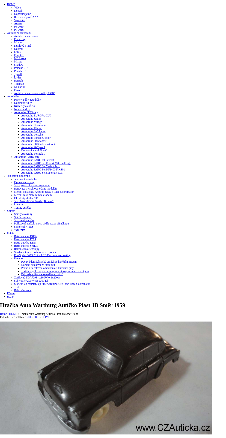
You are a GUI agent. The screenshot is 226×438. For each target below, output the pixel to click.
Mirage (18, 61)
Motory (18, 42)
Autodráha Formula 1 (33, 153)
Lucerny (18, 204)
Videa (17, 7)
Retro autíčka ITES (25, 239)
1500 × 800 (31, 317)
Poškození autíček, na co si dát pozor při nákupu (41, 223)
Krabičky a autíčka (24, 105)
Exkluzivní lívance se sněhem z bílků (42, 274)
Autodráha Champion (33, 125)
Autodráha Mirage (31, 121)
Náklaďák (19, 86)
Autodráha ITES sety (26, 112)
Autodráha (13, 96)
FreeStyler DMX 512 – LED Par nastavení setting (42, 255)
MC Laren (20, 58)
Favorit (18, 90)
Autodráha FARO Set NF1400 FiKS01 (43, 169)
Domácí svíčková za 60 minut (38, 264)
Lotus (17, 51)
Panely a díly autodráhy (27, 99)
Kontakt (18, 10)
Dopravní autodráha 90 (34, 150)
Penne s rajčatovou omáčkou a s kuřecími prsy (47, 267)
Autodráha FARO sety (26, 156)
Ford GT (19, 55)
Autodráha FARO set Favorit (37, 159)
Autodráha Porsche (32, 134)
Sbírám (11, 210)
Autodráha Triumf (31, 128)
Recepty (18, 258)
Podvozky (19, 39)
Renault (18, 80)
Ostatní (11, 233)
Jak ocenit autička (24, 220)
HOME (11, 4)
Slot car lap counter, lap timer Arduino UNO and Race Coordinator (52, 283)
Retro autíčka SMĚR (26, 245)
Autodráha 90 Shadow (33, 140)
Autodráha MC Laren (33, 131)
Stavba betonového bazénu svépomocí (35, 252)
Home (3, 313)
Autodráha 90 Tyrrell (33, 147)
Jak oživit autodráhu (18, 175)
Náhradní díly (22, 109)
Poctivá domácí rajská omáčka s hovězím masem (49, 261)
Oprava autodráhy (24, 182)
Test (16, 287)
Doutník (18, 48)
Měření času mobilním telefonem (33, 194)
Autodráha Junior (31, 118)
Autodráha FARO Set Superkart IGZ (42, 172)
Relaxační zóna (22, 290)
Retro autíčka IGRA (25, 236)
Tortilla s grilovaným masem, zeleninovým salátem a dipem (55, 271)
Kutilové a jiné (22, 45)
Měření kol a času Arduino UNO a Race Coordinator (44, 191)
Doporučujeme (22, 13)
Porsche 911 (21, 71)
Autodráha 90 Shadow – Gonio (38, 144)
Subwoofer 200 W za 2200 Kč (31, 280)
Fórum (11, 293)
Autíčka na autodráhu (19, 32)
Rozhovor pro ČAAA (26, 17)
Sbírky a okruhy (23, 213)
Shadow (18, 64)
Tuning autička (22, 207)
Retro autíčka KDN (25, 242)
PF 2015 (19, 26)
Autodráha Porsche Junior (35, 137)
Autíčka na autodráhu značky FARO (34, 93)
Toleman (19, 83)
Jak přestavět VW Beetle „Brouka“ (33, 201)
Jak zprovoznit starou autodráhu (32, 185)
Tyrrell (18, 74)
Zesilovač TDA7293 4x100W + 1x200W (37, 277)
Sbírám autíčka (22, 217)
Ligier (17, 77)
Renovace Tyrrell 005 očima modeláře (35, 188)
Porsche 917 (21, 67)
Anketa (18, 23)
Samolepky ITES (24, 226)
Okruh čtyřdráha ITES (26, 198)
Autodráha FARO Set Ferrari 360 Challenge (46, 163)
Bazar (10, 296)
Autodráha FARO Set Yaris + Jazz (40, 166)
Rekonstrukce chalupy (26, 248)
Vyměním (19, 20)
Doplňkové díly (23, 102)
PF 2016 (19, 29)
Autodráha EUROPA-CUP (36, 115)
